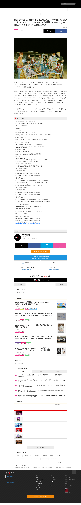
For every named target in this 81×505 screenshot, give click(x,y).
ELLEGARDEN (54, 459)
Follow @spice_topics (27, 263)
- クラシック (38, 481)
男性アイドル (27, 455)
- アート (37, 485)
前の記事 (18, 284)
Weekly (40, 371)
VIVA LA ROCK (20, 459)
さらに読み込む (45, 447)
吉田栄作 (44, 455)
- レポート (52, 481)
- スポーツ (38, 487)
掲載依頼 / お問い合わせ (70, 479)
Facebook (10, 476)
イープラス (17, 465)
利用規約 (66, 483)
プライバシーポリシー (69, 485)
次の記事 (62, 284)
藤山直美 (19, 455)
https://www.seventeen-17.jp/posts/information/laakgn (27, 223)
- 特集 (51, 485)
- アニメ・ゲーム (39, 483)
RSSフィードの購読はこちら (41, 251)
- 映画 (37, 489)
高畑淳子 (36, 455)
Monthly (58, 371)
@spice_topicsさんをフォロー (12, 482)
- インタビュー (53, 479)
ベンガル (58, 455)
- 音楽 (37, 475)
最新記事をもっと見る (60, 404)
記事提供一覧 (67, 477)
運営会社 (66, 475)
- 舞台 (37, 477)
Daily (23, 371)
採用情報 (66, 481)
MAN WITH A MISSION (33, 459)
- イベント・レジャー (40, 479)
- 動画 (51, 475)
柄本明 (51, 455)
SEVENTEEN (20, 292)
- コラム (51, 483)
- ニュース (52, 477)
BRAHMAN (44, 459)
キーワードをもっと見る (60, 462)
